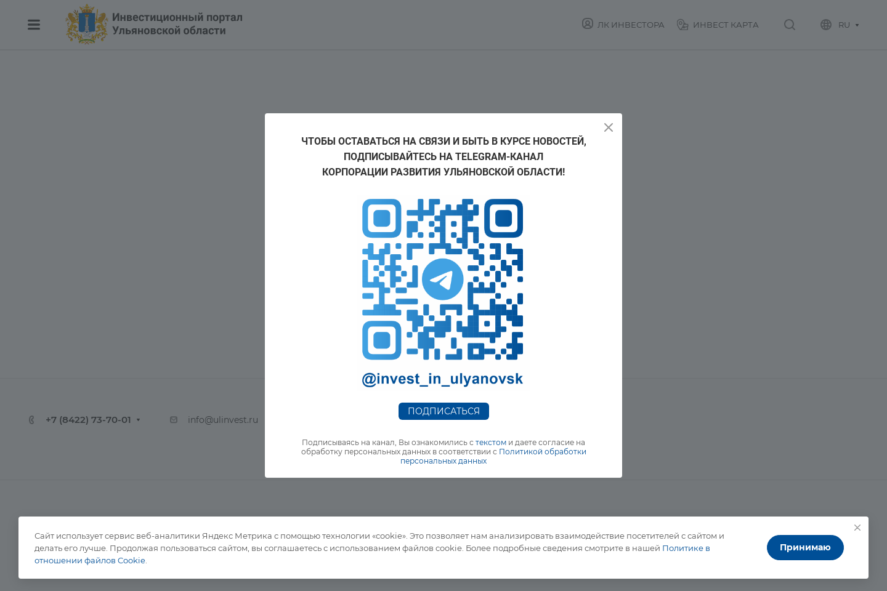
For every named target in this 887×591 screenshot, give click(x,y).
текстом (491, 442)
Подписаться (444, 411)
